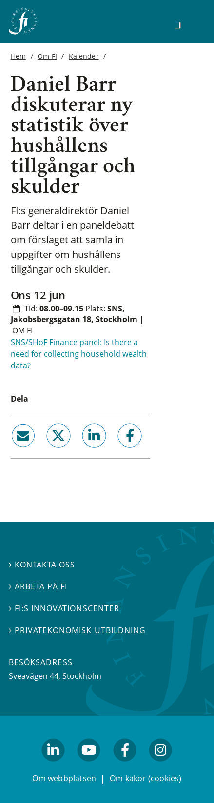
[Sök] (178, 25)
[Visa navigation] (193, 24)
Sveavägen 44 (33, 676)
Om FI (47, 56)
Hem (18, 56)
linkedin (80, 451)
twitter (44, 451)
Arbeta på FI (38, 586)
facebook (118, 451)
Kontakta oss (42, 564)
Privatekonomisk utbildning (77, 630)
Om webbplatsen (64, 777)
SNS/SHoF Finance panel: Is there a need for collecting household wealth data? (79, 354)
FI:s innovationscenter (64, 608)
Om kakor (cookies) (145, 777)
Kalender (83, 56)
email (14, 451)
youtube (89, 765)
